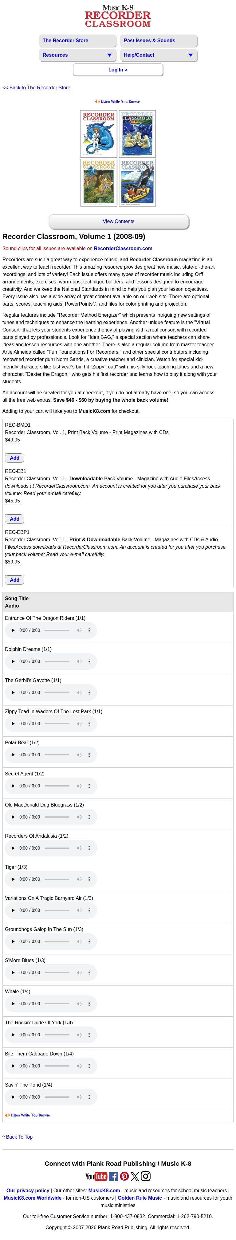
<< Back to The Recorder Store (36, 87)
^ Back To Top (17, 1137)
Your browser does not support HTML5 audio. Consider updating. (51, 630)
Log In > (118, 69)
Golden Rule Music (140, 1198)
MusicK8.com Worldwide (32, 1198)
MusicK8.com (104, 1190)
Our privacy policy (27, 1190)
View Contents (119, 221)
